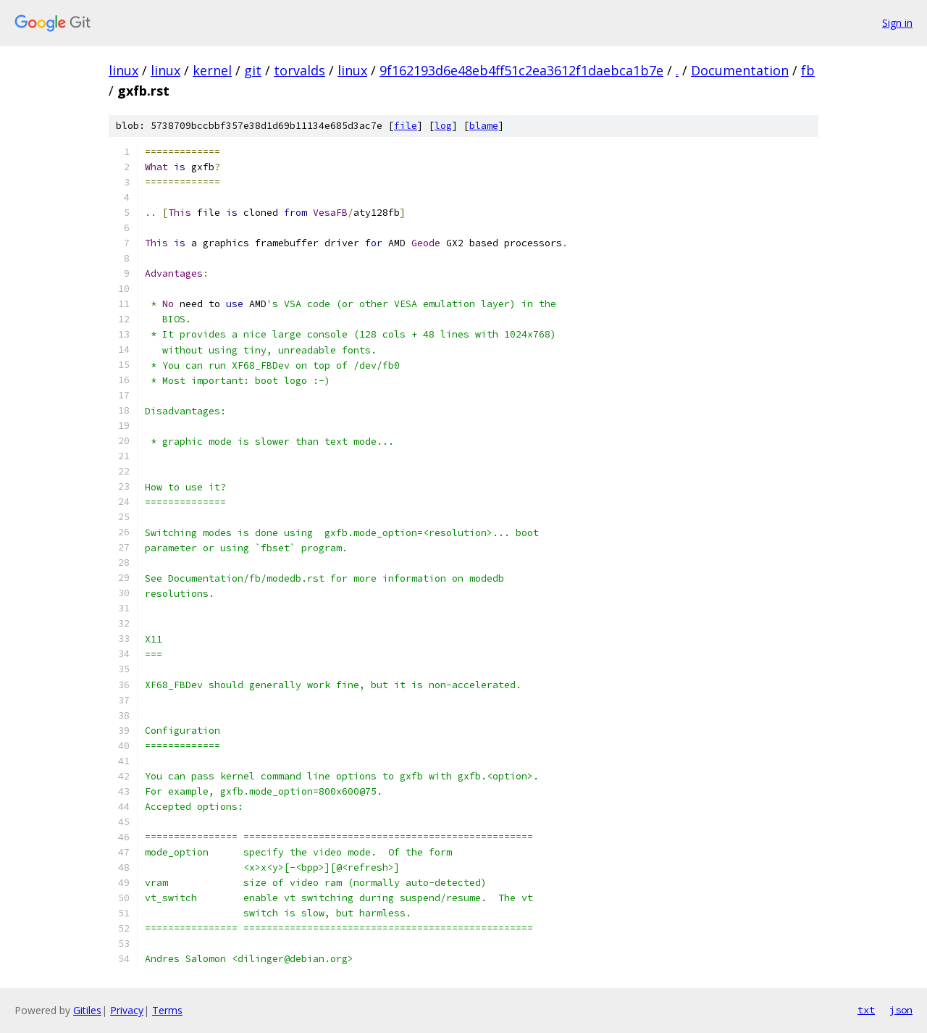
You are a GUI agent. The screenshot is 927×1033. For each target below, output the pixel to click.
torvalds (299, 70)
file (405, 126)
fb (808, 70)
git (252, 70)
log (443, 126)
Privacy (126, 1010)
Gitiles (87, 1010)
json (901, 1009)
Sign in (897, 23)
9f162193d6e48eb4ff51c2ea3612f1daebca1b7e (521, 70)
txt (866, 1009)
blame (483, 126)
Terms (167, 1010)
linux (123, 70)
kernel (212, 70)
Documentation (740, 70)
